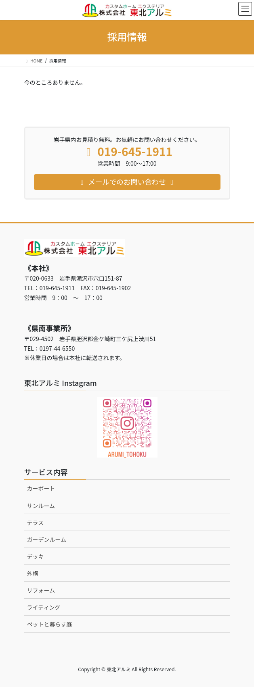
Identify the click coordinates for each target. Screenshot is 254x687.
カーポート (41, 488)
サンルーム (41, 506)
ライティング (44, 607)
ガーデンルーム (47, 539)
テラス (35, 522)
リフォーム (41, 590)
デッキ (35, 556)
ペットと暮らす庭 (49, 624)
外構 (32, 573)
